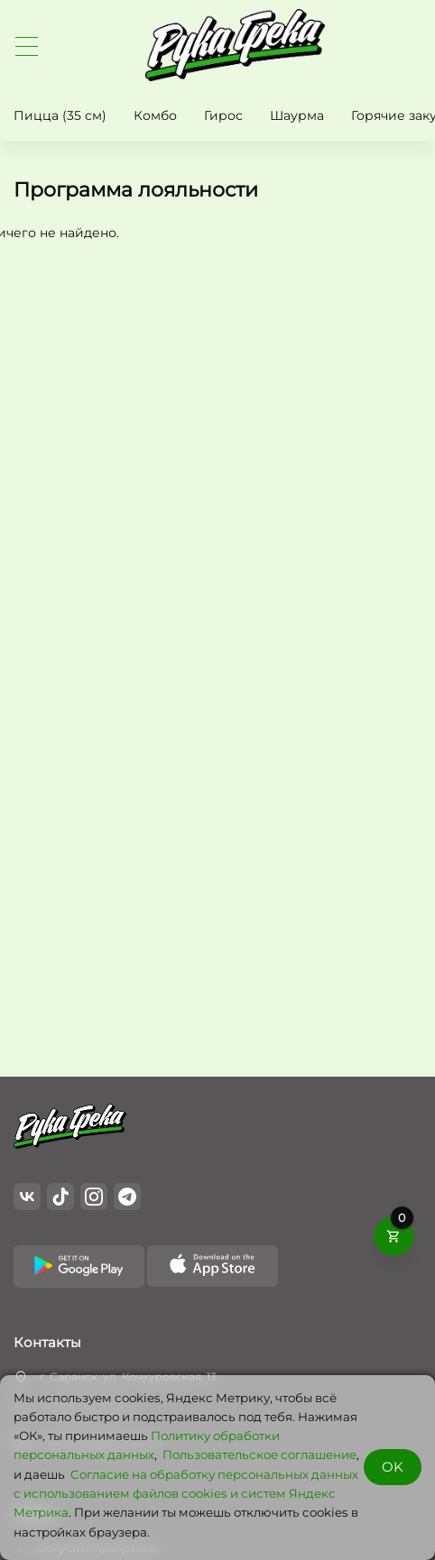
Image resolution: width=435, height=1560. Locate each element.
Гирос (223, 115)
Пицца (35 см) (60, 115)
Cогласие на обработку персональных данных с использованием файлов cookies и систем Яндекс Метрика (186, 1493)
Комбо (155, 115)
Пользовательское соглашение (259, 1454)
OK (392, 1466)
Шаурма (297, 115)
